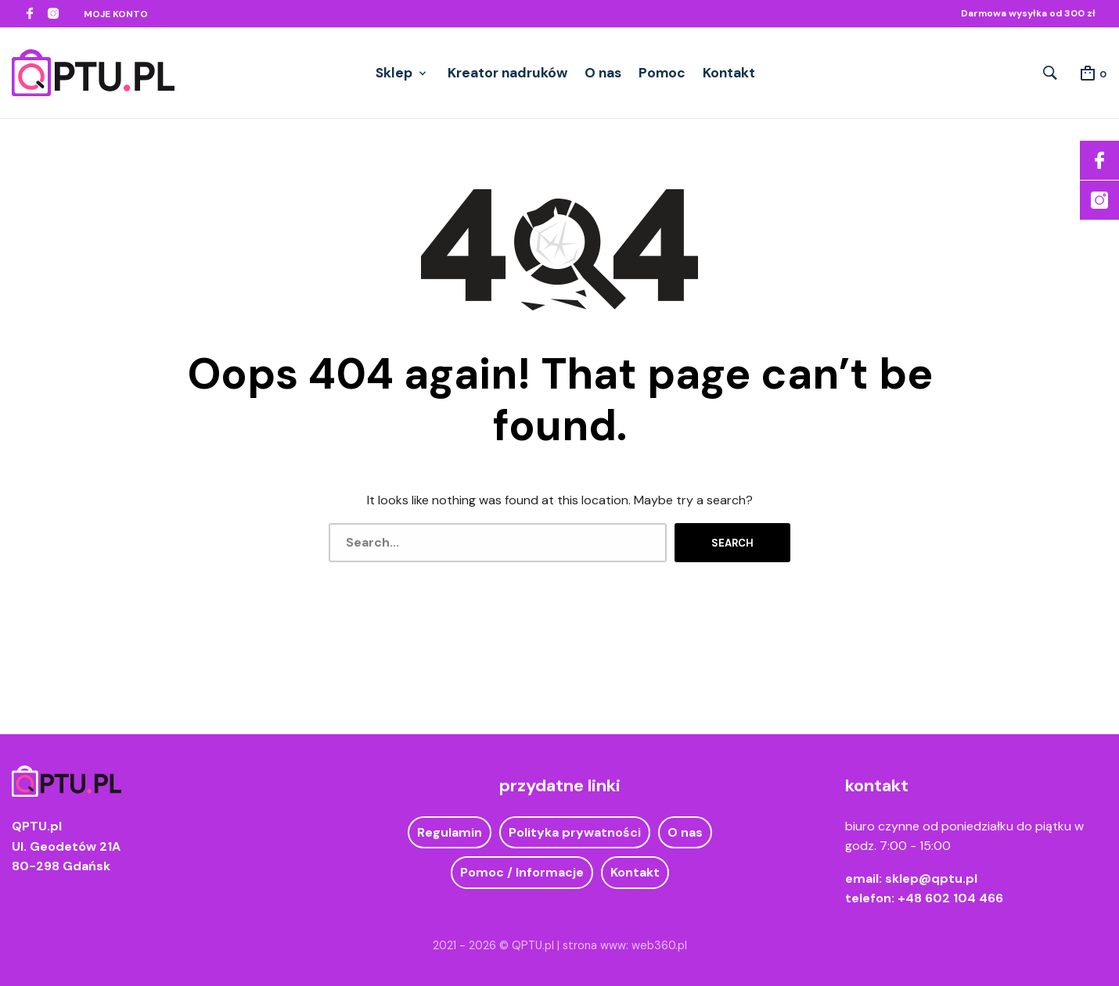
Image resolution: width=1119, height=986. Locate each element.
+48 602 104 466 (950, 898)
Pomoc (662, 72)
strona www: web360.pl (625, 945)
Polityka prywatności (575, 832)
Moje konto (116, 14)
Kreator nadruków (507, 72)
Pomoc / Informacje (522, 872)
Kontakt (729, 72)
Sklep (394, 72)
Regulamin (449, 832)
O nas (603, 72)
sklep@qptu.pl (931, 878)
